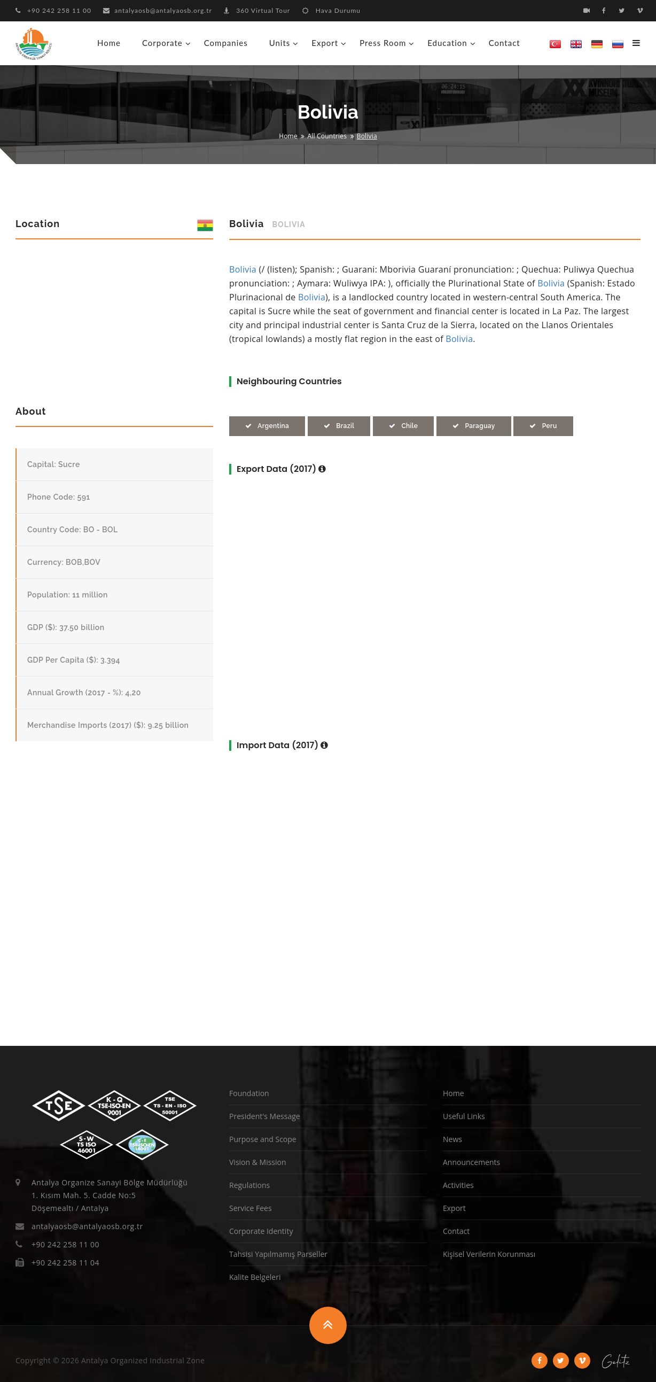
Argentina (267, 426)
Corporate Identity (261, 1231)
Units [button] (280, 43)
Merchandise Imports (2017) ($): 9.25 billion (108, 725)
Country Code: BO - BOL (72, 529)
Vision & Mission (257, 1162)
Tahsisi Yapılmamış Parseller (278, 1254)
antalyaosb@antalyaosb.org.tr (157, 10)
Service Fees (250, 1208)
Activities (458, 1185)
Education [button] (447, 43)
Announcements (471, 1162)
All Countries (327, 136)
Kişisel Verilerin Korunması (489, 1254)
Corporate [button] (162, 43)
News (452, 1139)
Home (109, 43)
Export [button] (324, 43)
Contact (504, 43)
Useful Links (464, 1116)
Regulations (249, 1185)
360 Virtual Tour (257, 10)
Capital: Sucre (53, 464)
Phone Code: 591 (58, 497)
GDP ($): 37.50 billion (66, 627)
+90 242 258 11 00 (53, 10)
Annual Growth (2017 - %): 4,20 (84, 692)
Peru (543, 426)
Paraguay (473, 426)
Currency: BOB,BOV (63, 562)
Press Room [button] (383, 43)
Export (454, 1208)
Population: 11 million (67, 595)
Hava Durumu (331, 10)
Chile (403, 426)
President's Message (264, 1116)
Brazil (339, 426)
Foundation (249, 1093)
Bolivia (242, 269)
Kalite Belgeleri (254, 1277)
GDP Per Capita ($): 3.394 (73, 660)
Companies (226, 43)
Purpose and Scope (262, 1139)
